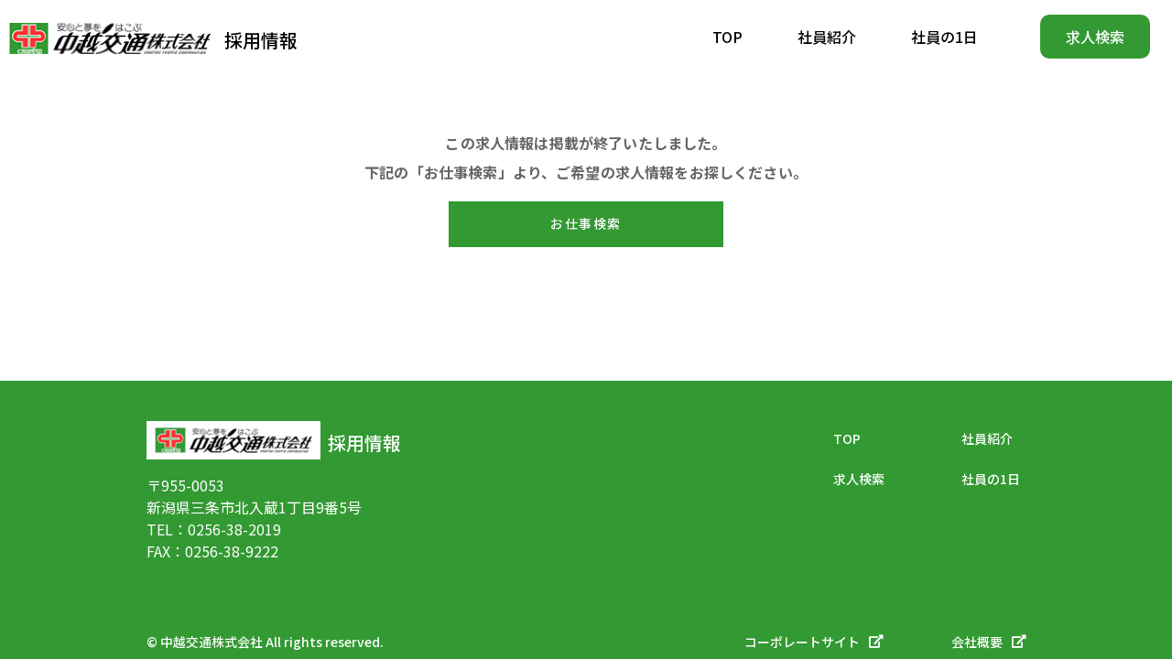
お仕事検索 (586, 223)
